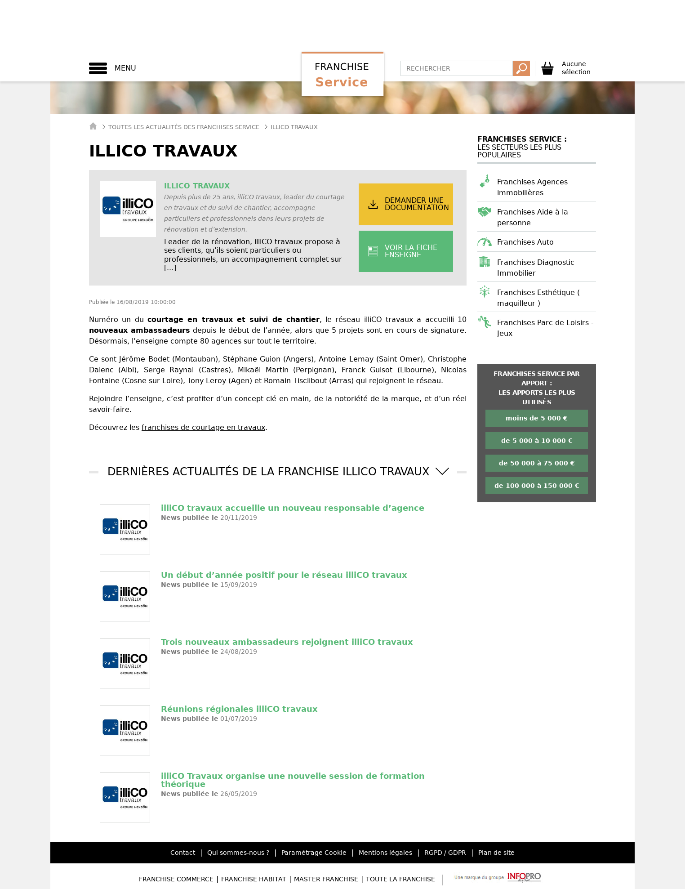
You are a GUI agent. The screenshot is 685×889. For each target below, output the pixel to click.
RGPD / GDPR (445, 852)
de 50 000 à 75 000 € (537, 463)
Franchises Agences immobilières (532, 187)
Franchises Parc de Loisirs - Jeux (545, 328)
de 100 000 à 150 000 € (536, 485)
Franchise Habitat (253, 879)
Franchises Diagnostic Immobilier (535, 267)
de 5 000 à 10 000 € (537, 440)
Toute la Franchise (400, 879)
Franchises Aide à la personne (532, 217)
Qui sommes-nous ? (238, 852)
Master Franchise (326, 879)
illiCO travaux (197, 186)
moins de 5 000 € (537, 418)
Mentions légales (385, 852)
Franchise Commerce (176, 879)
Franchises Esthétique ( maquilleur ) (538, 298)
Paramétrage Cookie (314, 852)
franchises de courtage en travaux (203, 427)
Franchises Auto (525, 242)
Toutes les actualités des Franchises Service (183, 127)
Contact (182, 852)
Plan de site (496, 852)
